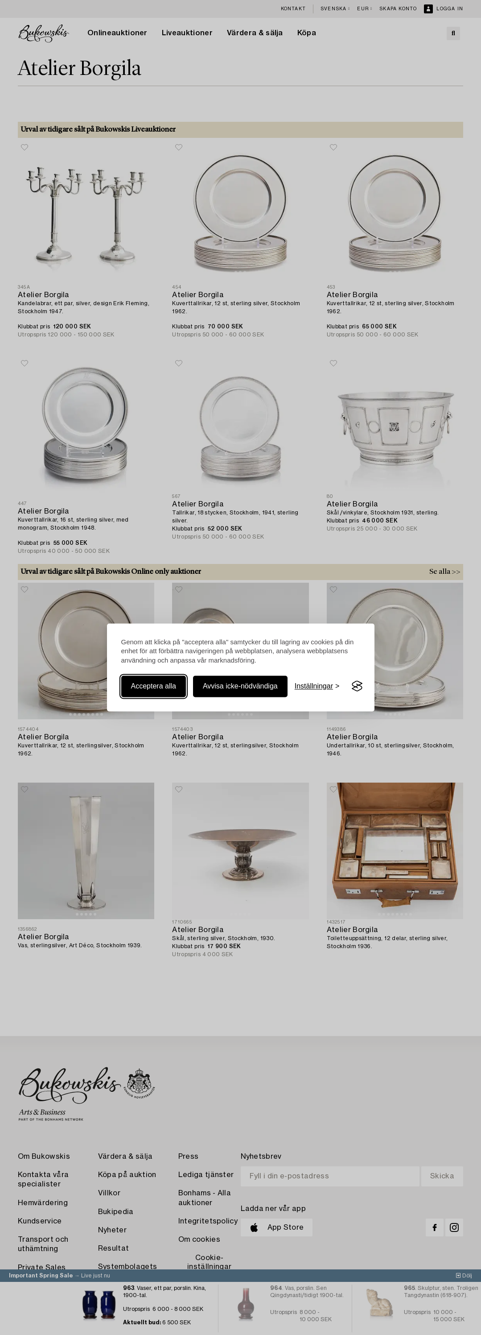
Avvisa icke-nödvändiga (240, 686)
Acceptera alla (153, 686)
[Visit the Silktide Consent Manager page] (357, 686)
